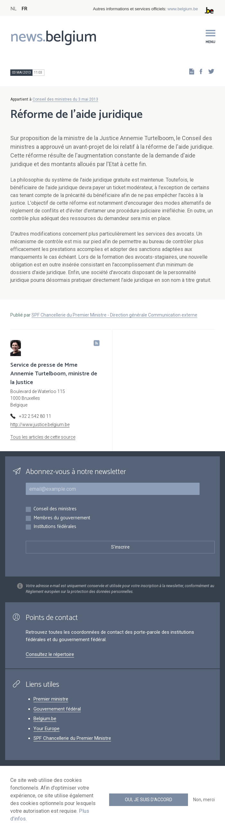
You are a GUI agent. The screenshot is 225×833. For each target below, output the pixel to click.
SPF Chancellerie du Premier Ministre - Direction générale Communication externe (114, 315)
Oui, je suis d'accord (148, 799)
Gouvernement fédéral (57, 709)
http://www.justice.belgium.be (40, 424)
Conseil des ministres (55, 509)
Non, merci (204, 799)
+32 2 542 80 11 (35, 416)
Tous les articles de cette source (42, 437)
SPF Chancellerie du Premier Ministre (72, 738)
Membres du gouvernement (61, 518)
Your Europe (46, 728)
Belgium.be (44, 718)
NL (13, 8)
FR (24, 8)
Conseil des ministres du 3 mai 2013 (65, 99)
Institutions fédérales (54, 527)
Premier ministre (50, 699)
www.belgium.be (182, 8)
